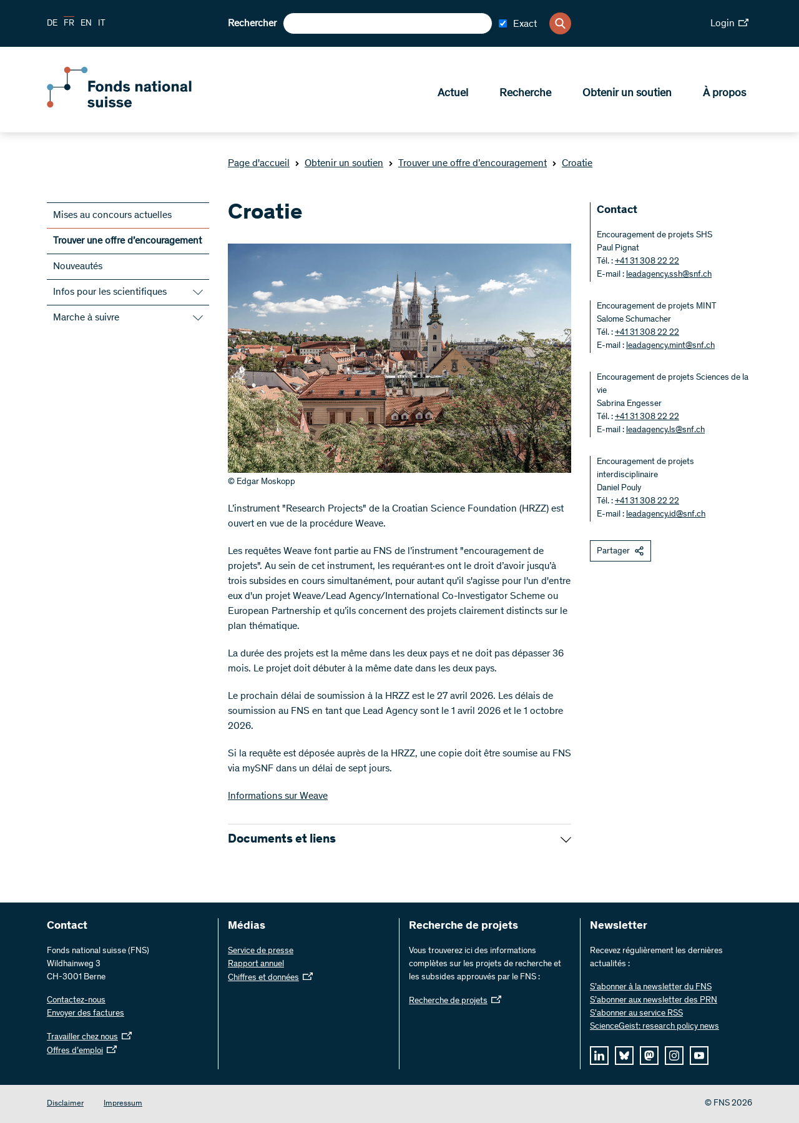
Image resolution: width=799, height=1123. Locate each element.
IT (101, 23)
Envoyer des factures (85, 1013)
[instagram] (674, 1055)
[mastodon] (649, 1055)
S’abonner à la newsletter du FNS (651, 987)
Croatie (572, 164)
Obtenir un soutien (627, 94)
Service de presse (260, 951)
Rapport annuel (256, 964)
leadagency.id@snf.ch (665, 514)
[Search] (560, 23)
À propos (724, 94)
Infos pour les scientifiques (110, 292)
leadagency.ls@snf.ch (665, 430)
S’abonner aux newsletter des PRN (653, 1000)
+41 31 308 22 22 (647, 261)
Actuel (453, 94)
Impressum (123, 1104)
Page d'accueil (259, 164)
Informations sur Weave (278, 796)
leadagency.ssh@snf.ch (669, 274)
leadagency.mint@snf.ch (670, 346)
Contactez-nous (76, 1000)
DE (52, 23)
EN (86, 23)
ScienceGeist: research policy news (654, 1026)
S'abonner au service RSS (636, 1013)
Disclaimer (65, 1104)
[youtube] (699, 1055)
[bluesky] (624, 1055)
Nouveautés (77, 267)
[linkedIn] (599, 1055)
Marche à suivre (86, 318)
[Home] (137, 105)
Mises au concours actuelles (112, 215)
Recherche (525, 94)
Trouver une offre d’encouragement (467, 164)
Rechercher (252, 24)
